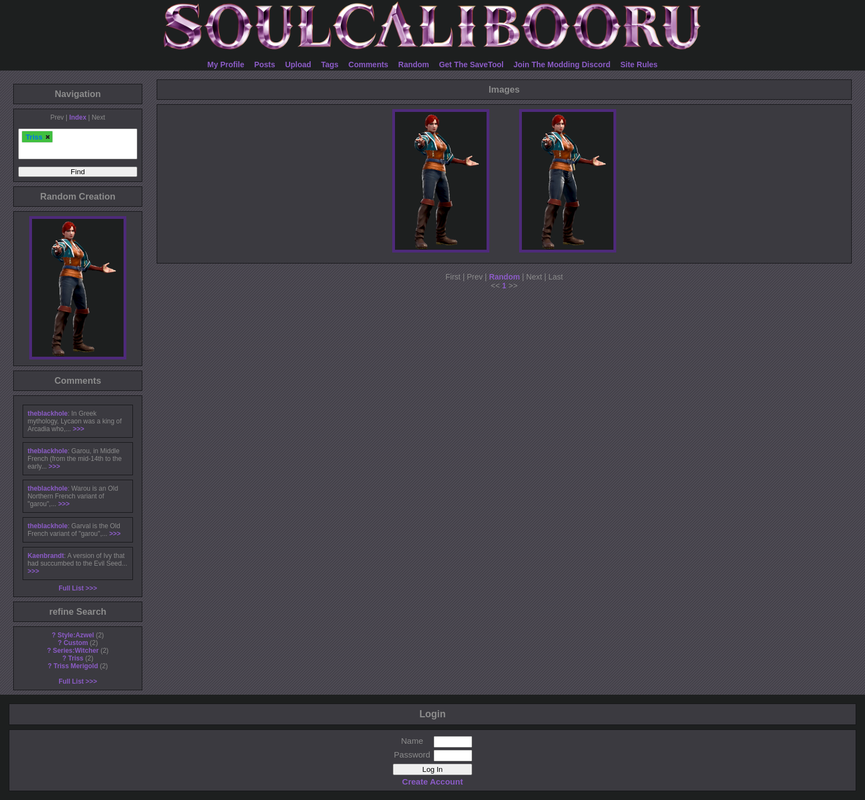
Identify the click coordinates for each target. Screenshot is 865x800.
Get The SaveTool (471, 64)
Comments (368, 64)
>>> (78, 429)
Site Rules (639, 64)
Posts (264, 64)
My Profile (225, 64)
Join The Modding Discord (562, 64)
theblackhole (48, 413)
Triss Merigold (76, 666)
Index (77, 117)
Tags (330, 64)
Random (413, 64)
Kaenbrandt (46, 556)
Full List (71, 588)
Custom (75, 643)
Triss (75, 658)
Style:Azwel (75, 635)
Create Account (432, 781)
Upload (298, 64)
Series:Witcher (76, 650)
